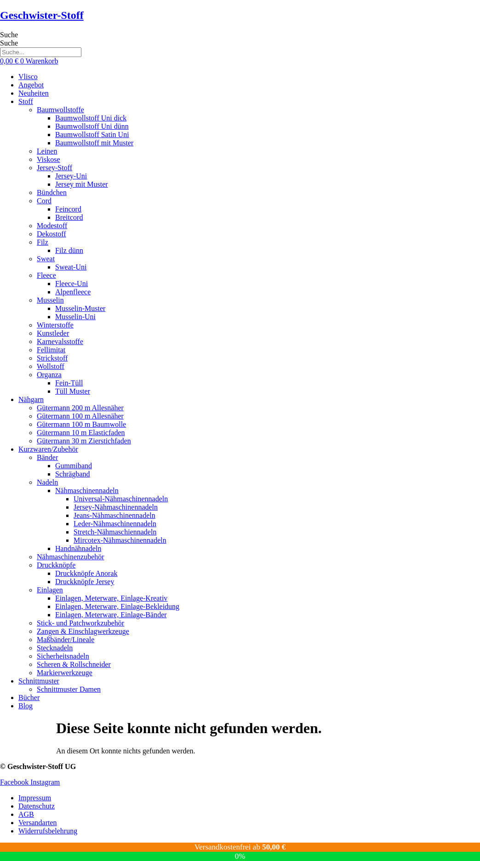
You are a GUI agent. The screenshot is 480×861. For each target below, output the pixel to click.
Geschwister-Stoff (42, 15)
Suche (9, 35)
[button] (249, 102)
